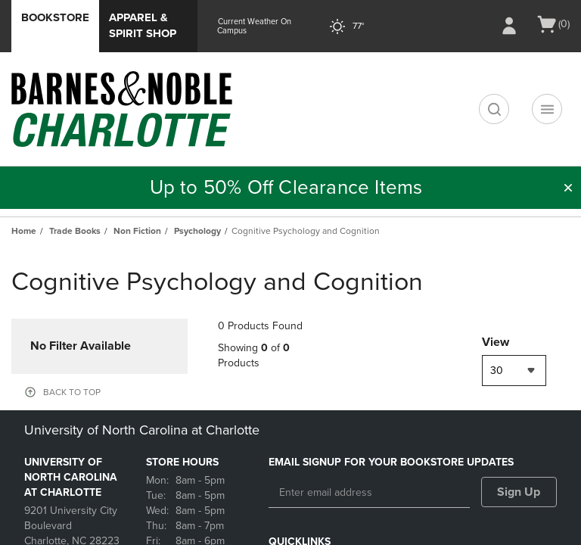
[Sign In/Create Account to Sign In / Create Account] (509, 26)
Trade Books (75, 231)
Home (23, 231)
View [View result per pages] (495, 342)
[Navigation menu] (547, 109)
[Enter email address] (369, 493)
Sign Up (518, 492)
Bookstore (55, 17)
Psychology (197, 231)
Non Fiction (137, 231)
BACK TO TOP (72, 392)
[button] (568, 187)
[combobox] (514, 370)
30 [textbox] (496, 370)
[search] (494, 109)
